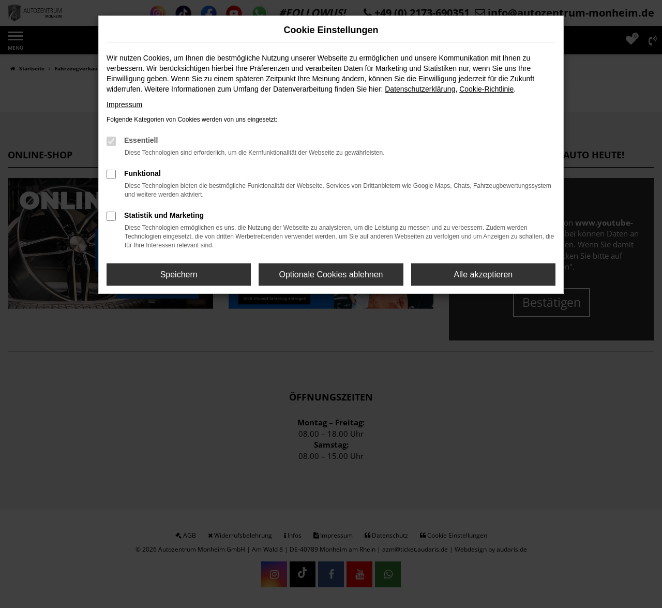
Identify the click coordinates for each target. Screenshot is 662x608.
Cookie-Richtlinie (486, 89)
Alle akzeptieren (483, 274)
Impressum (124, 104)
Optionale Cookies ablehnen (331, 274)
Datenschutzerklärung (420, 89)
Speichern (179, 274)
